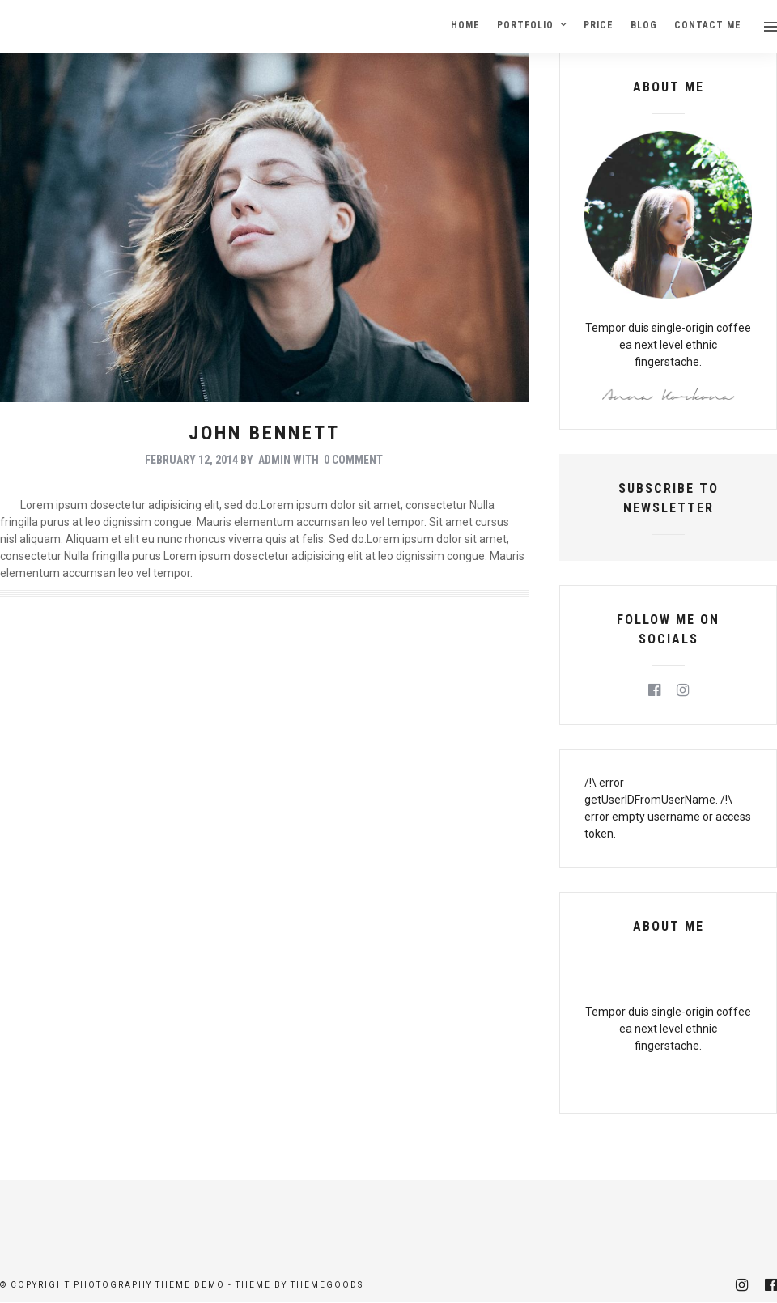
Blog (644, 25)
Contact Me (707, 25)
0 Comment (353, 459)
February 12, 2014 (191, 459)
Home (465, 25)
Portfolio (525, 25)
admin (274, 459)
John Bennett (264, 433)
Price (599, 25)
